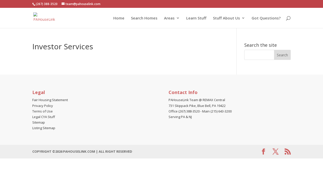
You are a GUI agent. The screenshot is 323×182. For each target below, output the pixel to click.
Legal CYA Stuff (43, 117)
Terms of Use (42, 111)
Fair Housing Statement (50, 100)
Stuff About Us (226, 18)
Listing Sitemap (43, 128)
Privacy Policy (42, 105)
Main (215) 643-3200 (217, 111)
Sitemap (38, 122)
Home (118, 18)
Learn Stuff (196, 18)
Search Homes (144, 18)
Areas (169, 18)
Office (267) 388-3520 (184, 111)
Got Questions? (266, 18)
